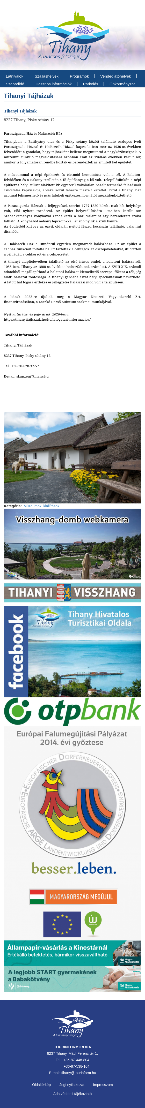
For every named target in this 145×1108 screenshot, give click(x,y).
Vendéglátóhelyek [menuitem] (115, 76)
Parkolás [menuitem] (90, 84)
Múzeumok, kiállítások (41, 506)
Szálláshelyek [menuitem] (47, 76)
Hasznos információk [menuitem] (53, 84)
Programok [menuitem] (79, 76)
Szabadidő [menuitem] (15, 84)
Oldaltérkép (41, 1085)
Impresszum (103, 1085)
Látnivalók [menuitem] (15, 76)
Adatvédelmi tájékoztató (72, 1094)
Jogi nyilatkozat (72, 1085)
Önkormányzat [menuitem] (122, 84)
